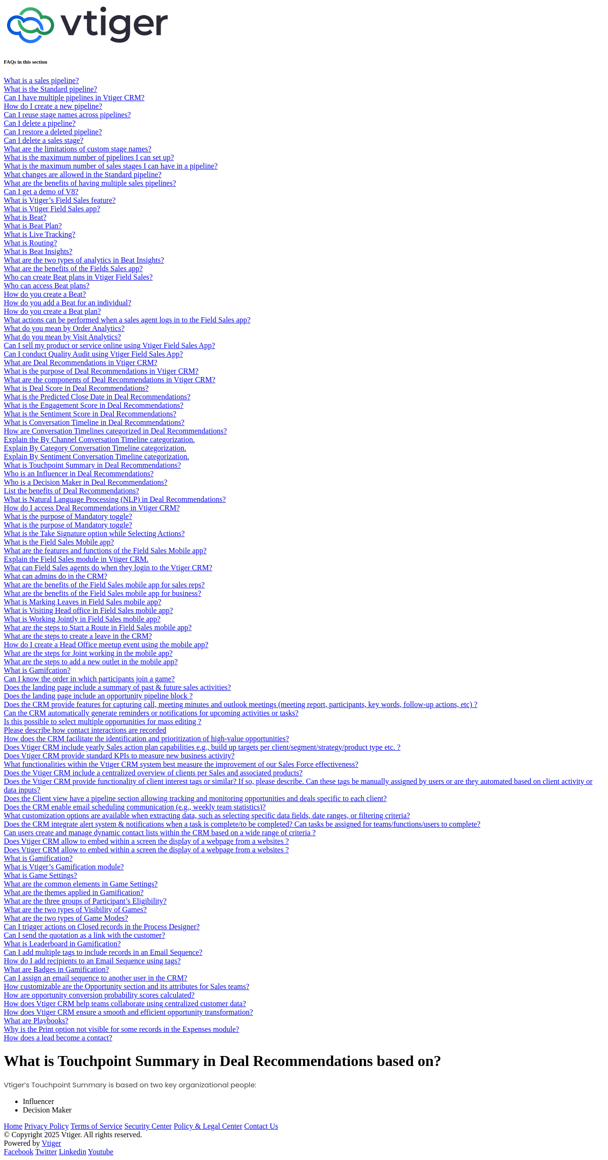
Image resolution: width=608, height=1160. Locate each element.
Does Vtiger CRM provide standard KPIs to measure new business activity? (119, 756)
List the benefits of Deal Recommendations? (71, 491)
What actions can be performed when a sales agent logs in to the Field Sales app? (127, 320)
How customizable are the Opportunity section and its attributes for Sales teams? (126, 986)
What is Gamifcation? (37, 670)
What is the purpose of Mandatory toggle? (68, 516)
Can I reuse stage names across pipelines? (67, 115)
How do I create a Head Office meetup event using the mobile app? (106, 645)
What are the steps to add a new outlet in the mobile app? (91, 662)
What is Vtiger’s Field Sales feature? (59, 200)
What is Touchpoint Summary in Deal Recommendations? (92, 465)
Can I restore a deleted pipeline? (53, 132)
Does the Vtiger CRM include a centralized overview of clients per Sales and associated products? (153, 773)
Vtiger (51, 1143)
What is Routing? (30, 243)
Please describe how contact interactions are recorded (85, 730)
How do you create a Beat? (45, 294)
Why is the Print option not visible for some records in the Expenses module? (121, 1029)
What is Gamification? (38, 858)
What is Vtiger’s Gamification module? (64, 867)
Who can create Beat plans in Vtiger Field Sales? (78, 277)
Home (13, 1126)
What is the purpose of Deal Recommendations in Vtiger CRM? (101, 371)
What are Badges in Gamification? (56, 969)
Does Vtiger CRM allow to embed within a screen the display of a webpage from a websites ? (146, 841)
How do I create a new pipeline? (53, 106)
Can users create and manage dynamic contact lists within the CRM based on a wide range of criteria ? (160, 833)
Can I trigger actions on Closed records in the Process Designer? (102, 927)
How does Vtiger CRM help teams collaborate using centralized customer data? (125, 1004)
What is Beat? (25, 217)
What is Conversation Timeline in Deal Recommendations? (94, 422)
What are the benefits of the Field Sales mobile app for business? (102, 593)
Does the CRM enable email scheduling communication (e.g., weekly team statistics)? (135, 807)
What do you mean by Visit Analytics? (62, 337)
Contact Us (261, 1126)
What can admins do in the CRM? (55, 576)
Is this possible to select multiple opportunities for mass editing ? (102, 721)
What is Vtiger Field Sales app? (52, 209)
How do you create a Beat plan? (52, 311)
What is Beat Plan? (33, 226)
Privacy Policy (46, 1126)
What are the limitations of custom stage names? (78, 149)
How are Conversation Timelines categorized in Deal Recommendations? (115, 431)
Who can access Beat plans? (46, 286)
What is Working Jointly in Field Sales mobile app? (82, 619)
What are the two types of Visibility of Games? (75, 909)
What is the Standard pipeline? (50, 89)
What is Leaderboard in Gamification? (62, 944)
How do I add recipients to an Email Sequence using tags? (92, 961)
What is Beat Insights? (38, 251)
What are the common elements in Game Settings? (81, 884)
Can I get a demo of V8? (41, 192)
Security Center (148, 1126)
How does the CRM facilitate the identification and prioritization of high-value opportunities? (146, 739)
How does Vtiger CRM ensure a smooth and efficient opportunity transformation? (128, 1012)
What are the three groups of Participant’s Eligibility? (85, 901)
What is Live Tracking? (40, 234)
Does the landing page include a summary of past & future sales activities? (117, 687)
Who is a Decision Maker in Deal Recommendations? (85, 482)
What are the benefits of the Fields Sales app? (73, 268)
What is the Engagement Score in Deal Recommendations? (93, 405)
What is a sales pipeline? (41, 80)
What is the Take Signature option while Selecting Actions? (94, 533)
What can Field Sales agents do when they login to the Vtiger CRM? (108, 568)
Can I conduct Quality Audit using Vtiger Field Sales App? (93, 354)
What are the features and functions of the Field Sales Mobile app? (105, 551)
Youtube (101, 1152)
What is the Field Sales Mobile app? (59, 542)
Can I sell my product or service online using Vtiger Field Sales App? (109, 345)
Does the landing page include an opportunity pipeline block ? (98, 696)
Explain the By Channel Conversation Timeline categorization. (99, 439)
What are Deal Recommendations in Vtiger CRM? (80, 362)
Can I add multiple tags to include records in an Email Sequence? (103, 952)
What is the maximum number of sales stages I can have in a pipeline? (111, 166)
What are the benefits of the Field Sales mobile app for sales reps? (104, 585)
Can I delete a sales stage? (43, 140)
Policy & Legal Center (208, 1126)
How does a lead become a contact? (58, 1038)
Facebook (18, 1152)
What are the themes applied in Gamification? (73, 892)
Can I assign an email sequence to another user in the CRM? (95, 978)
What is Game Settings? (40, 875)
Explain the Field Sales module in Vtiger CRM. (76, 559)
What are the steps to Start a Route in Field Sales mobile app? (97, 627)
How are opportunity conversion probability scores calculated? (99, 995)
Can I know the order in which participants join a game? (89, 679)
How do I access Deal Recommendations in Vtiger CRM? (92, 508)
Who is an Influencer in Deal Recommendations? (78, 474)
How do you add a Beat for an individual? (67, 303)
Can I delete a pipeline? (40, 123)
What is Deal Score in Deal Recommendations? (76, 388)
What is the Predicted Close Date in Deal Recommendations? (97, 397)
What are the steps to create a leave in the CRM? (78, 636)
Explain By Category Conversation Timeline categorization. (95, 448)
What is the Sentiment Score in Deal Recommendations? (90, 414)
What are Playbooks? (36, 1021)
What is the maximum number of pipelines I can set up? (89, 157)
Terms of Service (97, 1126)
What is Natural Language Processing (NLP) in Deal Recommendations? (115, 499)
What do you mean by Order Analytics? (64, 328)
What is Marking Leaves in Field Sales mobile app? (82, 602)
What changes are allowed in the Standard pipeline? (83, 174)
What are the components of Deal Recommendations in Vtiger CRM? (109, 380)
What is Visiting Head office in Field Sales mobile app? (88, 610)
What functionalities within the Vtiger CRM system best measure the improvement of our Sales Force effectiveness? (181, 764)
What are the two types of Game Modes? (66, 918)
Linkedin (72, 1152)
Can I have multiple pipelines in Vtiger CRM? (74, 98)
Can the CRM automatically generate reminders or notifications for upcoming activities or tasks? (151, 713)
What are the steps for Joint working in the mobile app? (88, 653)
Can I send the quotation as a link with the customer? (84, 935)
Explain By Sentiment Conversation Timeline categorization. (96, 457)
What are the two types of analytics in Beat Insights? (84, 260)
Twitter (46, 1152)
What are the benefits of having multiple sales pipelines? (90, 183)
